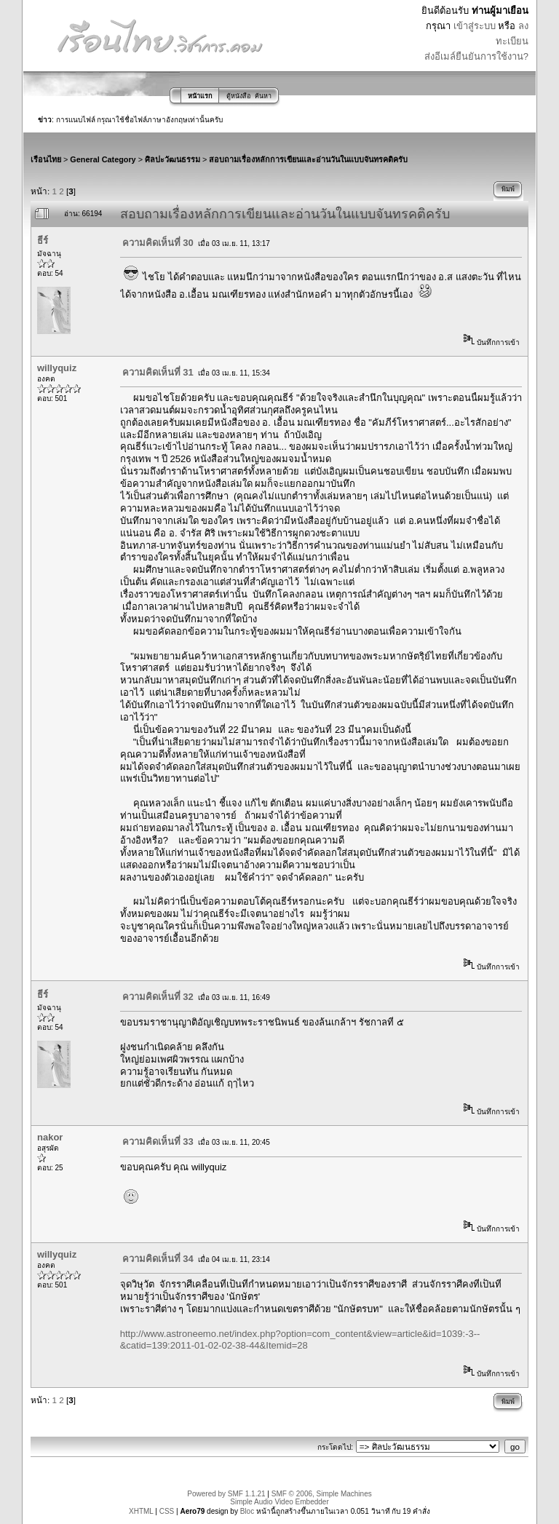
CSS (167, 1511)
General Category (102, 159)
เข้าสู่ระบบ (474, 25)
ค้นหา (263, 96)
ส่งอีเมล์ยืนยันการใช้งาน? (476, 56)
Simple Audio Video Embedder (279, 1502)
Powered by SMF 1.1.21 (226, 1494)
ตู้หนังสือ (238, 96)
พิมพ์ (508, 189)
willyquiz (56, 367)
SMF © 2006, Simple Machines (321, 1494)
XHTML (141, 1511)
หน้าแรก (200, 96)
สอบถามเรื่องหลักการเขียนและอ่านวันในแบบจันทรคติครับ (308, 159)
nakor (50, 1137)
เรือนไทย (46, 159)
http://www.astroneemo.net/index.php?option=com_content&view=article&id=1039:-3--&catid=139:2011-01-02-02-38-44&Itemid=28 (300, 1340)
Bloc (247, 1511)
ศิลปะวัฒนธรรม (172, 159)
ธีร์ (42, 240)
